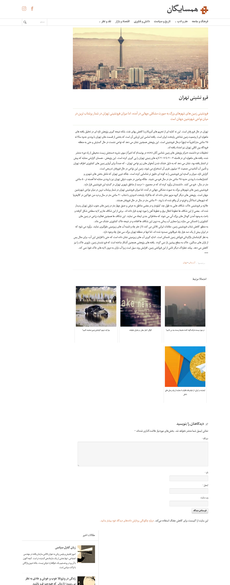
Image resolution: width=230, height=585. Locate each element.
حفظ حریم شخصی (122, 571)
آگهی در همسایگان (121, 565)
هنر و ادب (181, 22)
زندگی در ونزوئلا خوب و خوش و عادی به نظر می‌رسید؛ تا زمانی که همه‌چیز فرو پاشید (38, 93)
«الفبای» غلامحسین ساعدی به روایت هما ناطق (39, 197)
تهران (185, 284)
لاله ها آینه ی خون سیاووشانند (43, 126)
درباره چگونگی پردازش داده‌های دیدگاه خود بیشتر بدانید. (127, 536)
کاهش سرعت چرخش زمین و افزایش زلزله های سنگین (38, 160)
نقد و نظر (105, 22)
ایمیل (205, 500)
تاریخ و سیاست (162, 22)
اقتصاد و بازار (122, 22)
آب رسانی (192, 284)
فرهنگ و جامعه (200, 22)
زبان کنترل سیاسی (43, 45)
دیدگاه (205, 454)
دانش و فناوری (142, 22)
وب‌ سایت (204, 513)
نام (206, 488)
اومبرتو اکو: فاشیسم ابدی (39, 225)
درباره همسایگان (123, 560)
